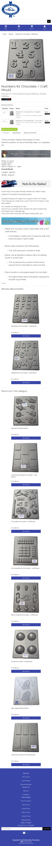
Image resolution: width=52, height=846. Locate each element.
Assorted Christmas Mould (19, 428)
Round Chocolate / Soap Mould (21, 661)
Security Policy (26, 816)
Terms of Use (26, 804)
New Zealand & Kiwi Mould (19, 708)
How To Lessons (26, 801)
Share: (6, 99)
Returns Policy (26, 812)
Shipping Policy (26, 820)
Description (6, 133)
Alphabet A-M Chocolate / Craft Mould (24, 326)
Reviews (30, 133)
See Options (26, 336)
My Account (26, 777)
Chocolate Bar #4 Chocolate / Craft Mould (25, 568)
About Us (26, 791)
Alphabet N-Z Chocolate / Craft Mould (23, 373)
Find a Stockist (26, 780)
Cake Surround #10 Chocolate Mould (23, 755)
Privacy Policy (26, 808)
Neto (32, 843)
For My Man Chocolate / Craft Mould (23, 521)
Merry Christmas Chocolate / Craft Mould (24, 615)
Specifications (17, 133)
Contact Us (26, 794)
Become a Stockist (26, 784)
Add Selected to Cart (9, 129)
